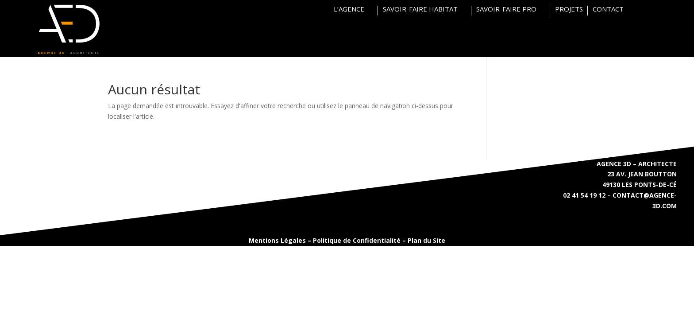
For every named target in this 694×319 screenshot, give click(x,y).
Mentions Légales (277, 240)
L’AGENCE (349, 9)
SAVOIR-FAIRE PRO (506, 9)
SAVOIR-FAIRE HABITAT (420, 9)
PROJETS (569, 9)
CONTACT (608, 9)
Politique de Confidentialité (357, 240)
